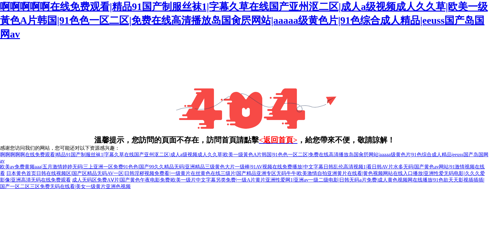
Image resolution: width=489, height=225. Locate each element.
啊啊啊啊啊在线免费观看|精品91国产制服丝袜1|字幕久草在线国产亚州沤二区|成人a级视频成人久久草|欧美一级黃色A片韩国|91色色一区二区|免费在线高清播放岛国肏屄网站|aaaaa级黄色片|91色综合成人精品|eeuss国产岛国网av (244, 20)
